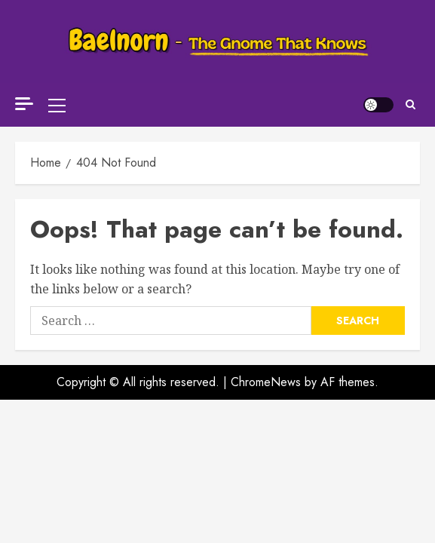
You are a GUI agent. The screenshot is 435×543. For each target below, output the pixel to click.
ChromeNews (266, 367)
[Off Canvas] (24, 96)
